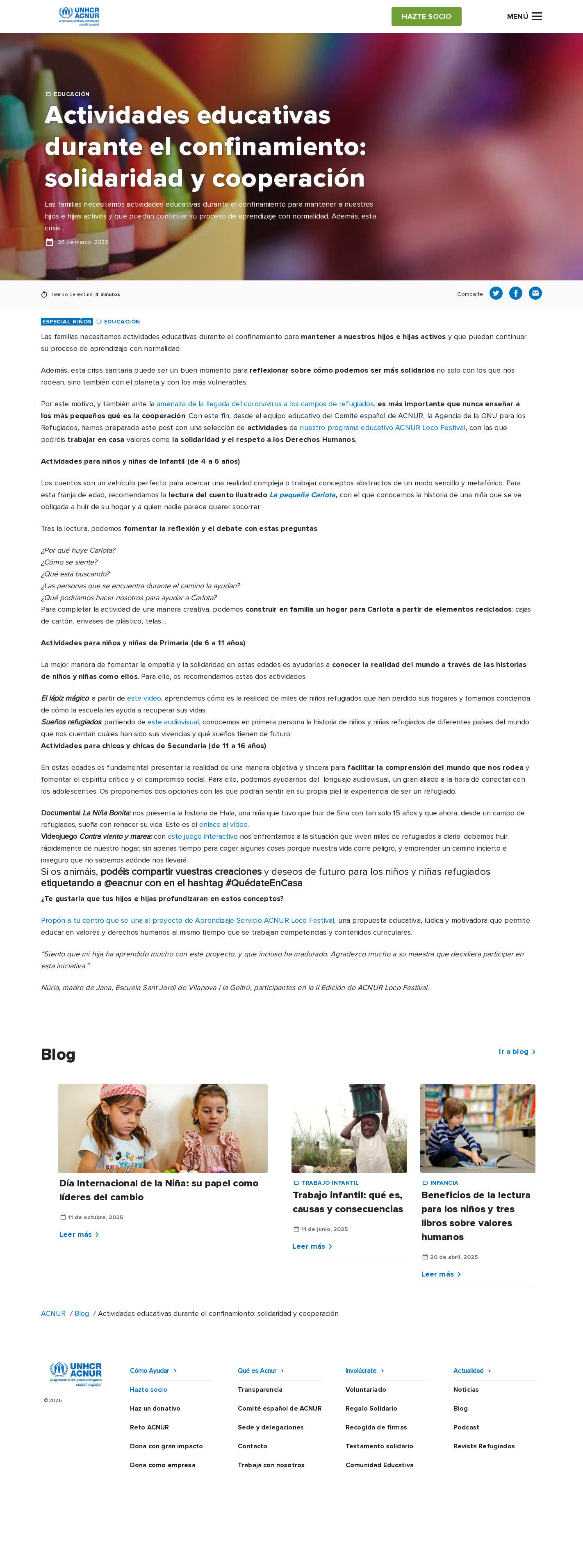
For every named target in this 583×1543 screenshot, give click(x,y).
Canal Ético (398, 1529)
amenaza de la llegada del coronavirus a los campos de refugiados (265, 403)
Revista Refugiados (484, 1446)
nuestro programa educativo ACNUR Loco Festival (382, 427)
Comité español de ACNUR (280, 1408)
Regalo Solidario (372, 1408)
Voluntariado (366, 1390)
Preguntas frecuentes (507, 1529)
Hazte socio (148, 1390)
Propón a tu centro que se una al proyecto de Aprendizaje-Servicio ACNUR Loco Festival (187, 920)
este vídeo (144, 698)
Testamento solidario (379, 1446)
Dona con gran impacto (166, 1446)
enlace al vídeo (223, 824)
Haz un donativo (155, 1408)
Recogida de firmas (376, 1427)
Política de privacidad (255, 1529)
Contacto (252, 1446)
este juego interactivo (203, 836)
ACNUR (53, 1313)
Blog (82, 1313)
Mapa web (444, 1529)
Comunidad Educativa (380, 1465)
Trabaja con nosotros (271, 1465)
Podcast (466, 1427)
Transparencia (260, 1390)
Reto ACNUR (149, 1427)
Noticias (466, 1390)
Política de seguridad (334, 1529)
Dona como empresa (163, 1465)
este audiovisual (173, 721)
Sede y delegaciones (271, 1427)
